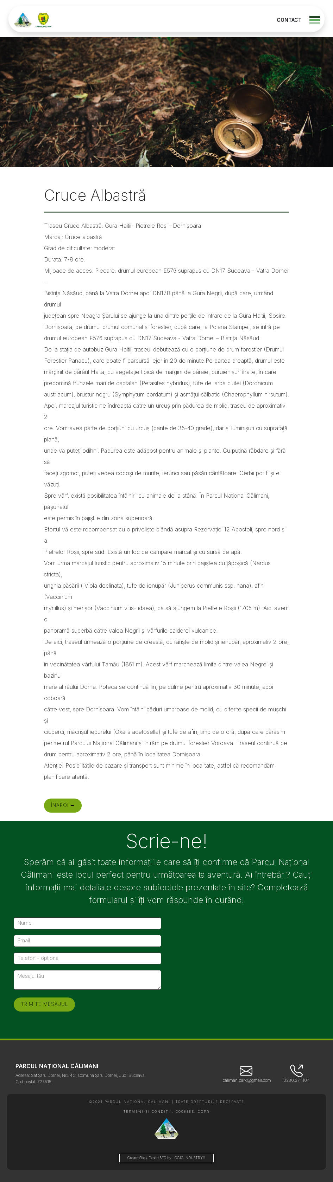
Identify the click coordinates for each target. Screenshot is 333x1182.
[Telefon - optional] (87, 958)
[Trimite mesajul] (44, 1004)
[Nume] (87, 923)
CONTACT (289, 20)
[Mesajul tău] (87, 980)
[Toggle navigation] (315, 20)
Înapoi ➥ (63, 805)
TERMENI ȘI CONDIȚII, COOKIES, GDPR (166, 1111)
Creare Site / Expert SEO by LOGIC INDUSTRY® (166, 1158)
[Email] (87, 941)
